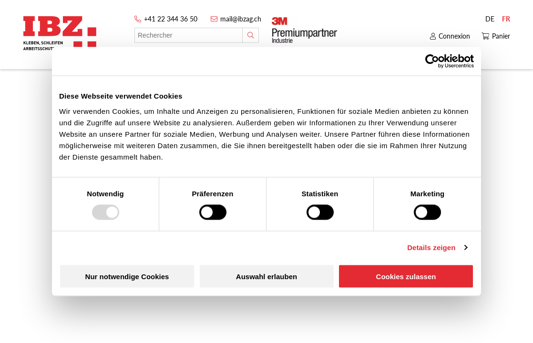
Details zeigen (431, 247)
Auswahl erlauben (266, 276)
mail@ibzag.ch (240, 19)
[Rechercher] (250, 35)
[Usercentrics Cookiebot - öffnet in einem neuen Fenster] (432, 61)
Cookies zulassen (406, 276)
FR (506, 19)
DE (489, 19)
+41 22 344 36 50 (170, 19)
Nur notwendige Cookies (127, 276)
